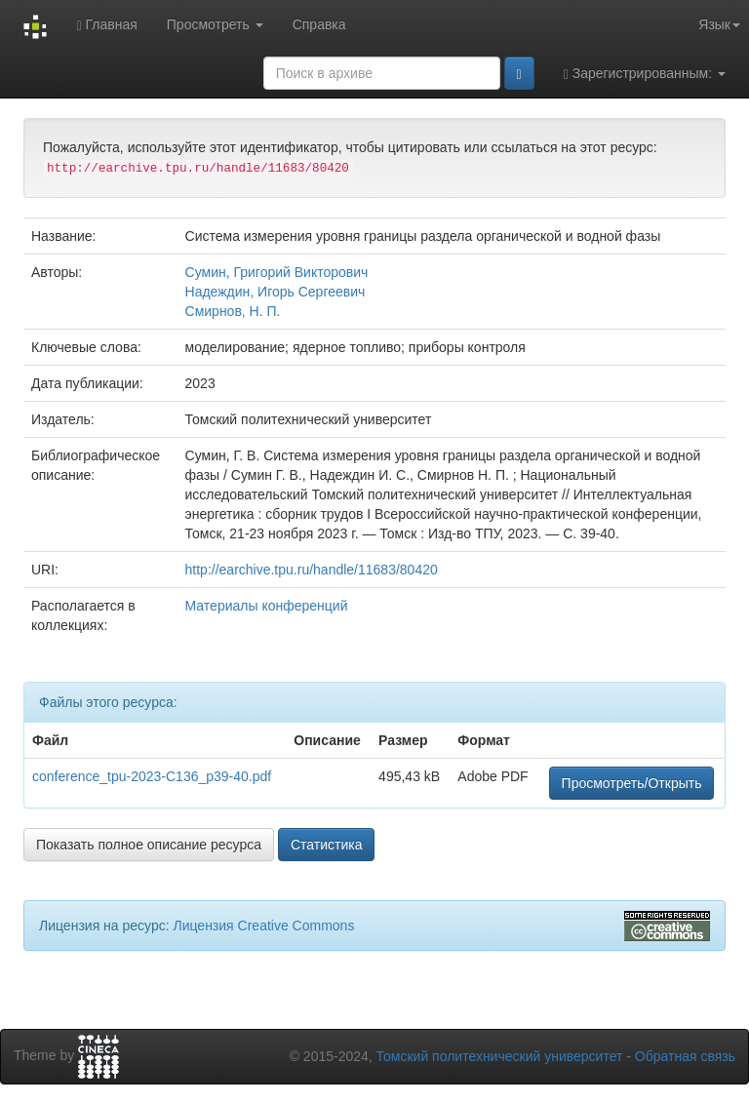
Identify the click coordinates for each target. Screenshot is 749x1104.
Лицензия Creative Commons (263, 925)
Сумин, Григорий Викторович (277, 272)
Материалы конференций (266, 605)
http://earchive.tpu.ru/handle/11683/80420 (311, 569)
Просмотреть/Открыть (632, 783)
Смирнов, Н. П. (233, 311)
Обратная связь (685, 1056)
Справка (319, 24)
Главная (106, 25)
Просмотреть (215, 24)
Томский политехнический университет (499, 1056)
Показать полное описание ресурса (148, 844)
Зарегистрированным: (645, 73)
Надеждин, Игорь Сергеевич (275, 291)
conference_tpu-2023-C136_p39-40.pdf (151, 776)
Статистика (327, 844)
